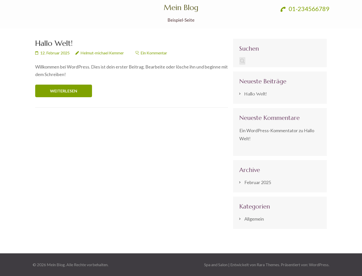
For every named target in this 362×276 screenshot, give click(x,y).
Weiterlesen (63, 90)
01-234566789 (305, 8)
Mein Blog (181, 7)
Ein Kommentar (154, 52)
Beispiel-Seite (181, 20)
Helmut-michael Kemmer (102, 52)
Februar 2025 (257, 182)
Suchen (249, 48)
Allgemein (254, 219)
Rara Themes (268, 264)
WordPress (319, 264)
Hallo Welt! (54, 43)
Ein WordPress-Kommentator (268, 130)
